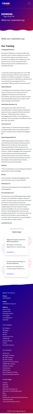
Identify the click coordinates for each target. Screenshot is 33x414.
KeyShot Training (8, 366)
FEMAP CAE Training (9, 364)
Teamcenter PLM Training (10, 362)
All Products (6, 328)
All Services (6, 353)
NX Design (6, 330)
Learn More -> (11, 252)
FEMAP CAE (6, 339)
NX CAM (5, 332)
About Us (5, 385)
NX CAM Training (8, 357)
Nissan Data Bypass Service (11, 374)
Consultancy (6, 368)
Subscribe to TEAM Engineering (12, 391)
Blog (4, 393)
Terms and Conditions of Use (11, 401)
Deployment (6, 370)
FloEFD (5, 343)
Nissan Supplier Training (10, 372)
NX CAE (5, 334)
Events (5, 395)
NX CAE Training (7, 359)
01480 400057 (7, 298)
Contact (5, 382)
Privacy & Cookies (8, 399)
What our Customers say (10, 389)
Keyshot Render (7, 341)
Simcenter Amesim (8, 345)
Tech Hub (5, 387)
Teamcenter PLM (8, 336)
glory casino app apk (15, 413)
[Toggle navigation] (29, 3)
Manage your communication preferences (15, 397)
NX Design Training (8, 355)
